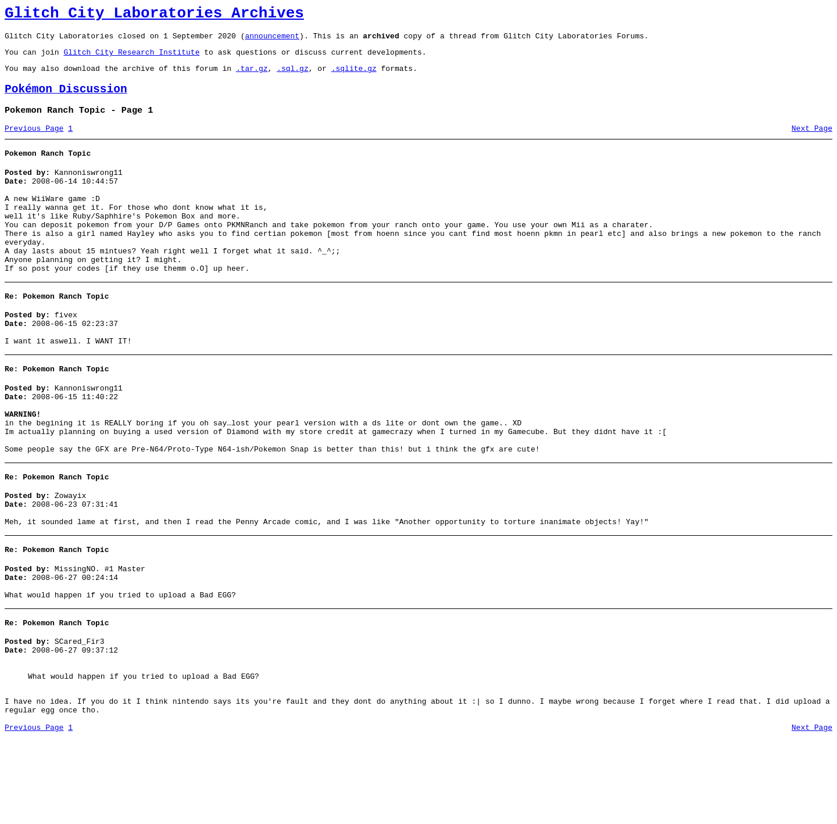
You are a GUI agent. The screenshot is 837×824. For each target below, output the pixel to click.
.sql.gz (293, 76)
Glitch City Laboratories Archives (154, 15)
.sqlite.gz (354, 76)
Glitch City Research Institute (131, 58)
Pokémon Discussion (66, 100)
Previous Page (34, 142)
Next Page (812, 142)
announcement (272, 40)
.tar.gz (252, 76)
